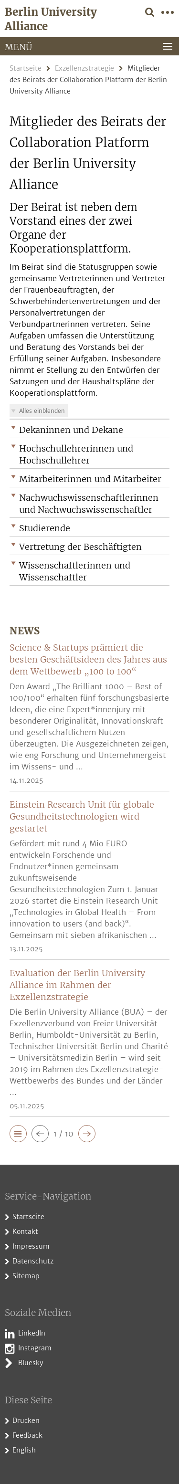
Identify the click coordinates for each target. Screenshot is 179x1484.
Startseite (26, 68)
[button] (89, 430)
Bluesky (30, 1362)
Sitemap (26, 1276)
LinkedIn (31, 1333)
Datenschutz (32, 1261)
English (24, 1450)
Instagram (35, 1348)
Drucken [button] (26, 1420)
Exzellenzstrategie (84, 68)
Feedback (27, 1435)
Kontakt (25, 1231)
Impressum (31, 1246)
